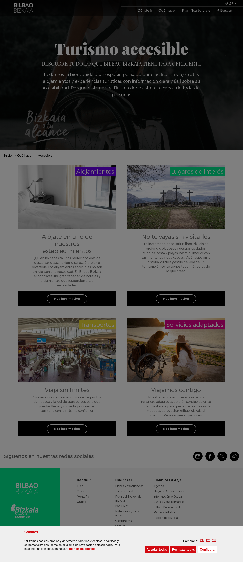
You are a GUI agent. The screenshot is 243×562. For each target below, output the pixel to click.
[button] (202, 540)
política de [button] (82, 548)
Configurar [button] (208, 549)
